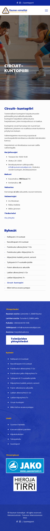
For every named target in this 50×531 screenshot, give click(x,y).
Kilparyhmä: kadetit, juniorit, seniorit (21, 257)
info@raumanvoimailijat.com (19, 167)
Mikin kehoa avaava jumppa (18, 288)
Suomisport (28, 2)
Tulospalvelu (15, 439)
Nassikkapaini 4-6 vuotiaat (17, 242)
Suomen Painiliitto (17, 424)
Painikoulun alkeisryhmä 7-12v (19, 247)
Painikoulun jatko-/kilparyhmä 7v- (20, 252)
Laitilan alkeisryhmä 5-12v (17, 272)
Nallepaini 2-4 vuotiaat (16, 237)
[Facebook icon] (17, 2)
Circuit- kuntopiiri (15, 282)
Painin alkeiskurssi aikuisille (18, 267)
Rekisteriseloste (14, 515)
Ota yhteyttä (9, 218)
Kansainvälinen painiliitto (20, 429)
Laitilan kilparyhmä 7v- (16, 277)
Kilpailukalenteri (16, 434)
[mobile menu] (46, 10)
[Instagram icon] (20, 2)
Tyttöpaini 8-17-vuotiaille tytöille (19, 262)
